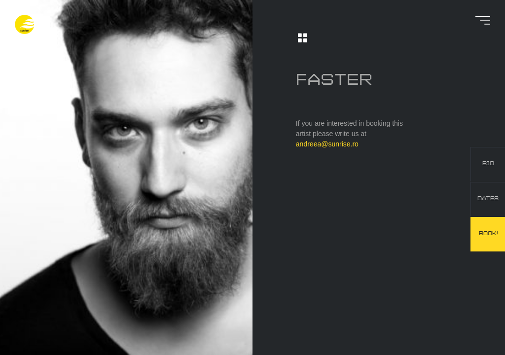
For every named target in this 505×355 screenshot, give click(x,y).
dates (488, 198)
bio (488, 163)
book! (488, 233)
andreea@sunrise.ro (327, 144)
